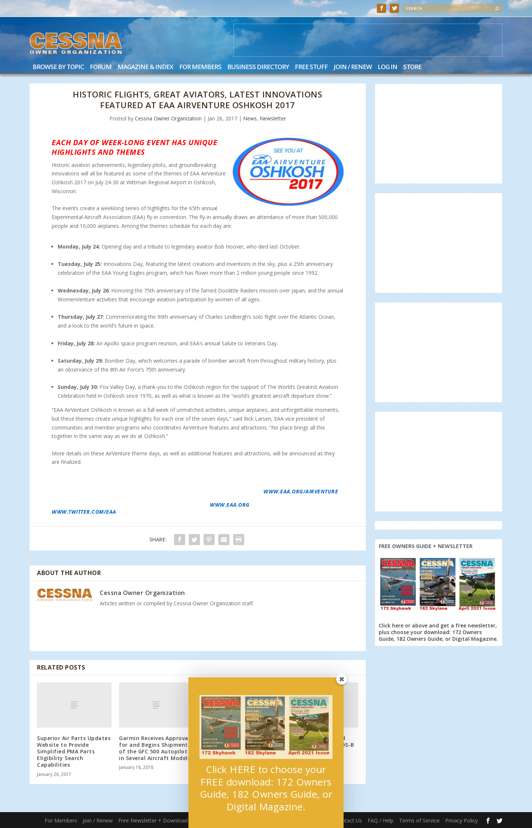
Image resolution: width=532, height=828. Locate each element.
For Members (200, 67)
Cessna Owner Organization (168, 118)
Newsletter (273, 118)
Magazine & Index (145, 67)
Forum (101, 67)
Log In (387, 67)
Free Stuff (311, 67)
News (250, 118)
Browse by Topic (58, 67)
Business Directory (258, 67)
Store (412, 67)
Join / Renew (353, 67)
